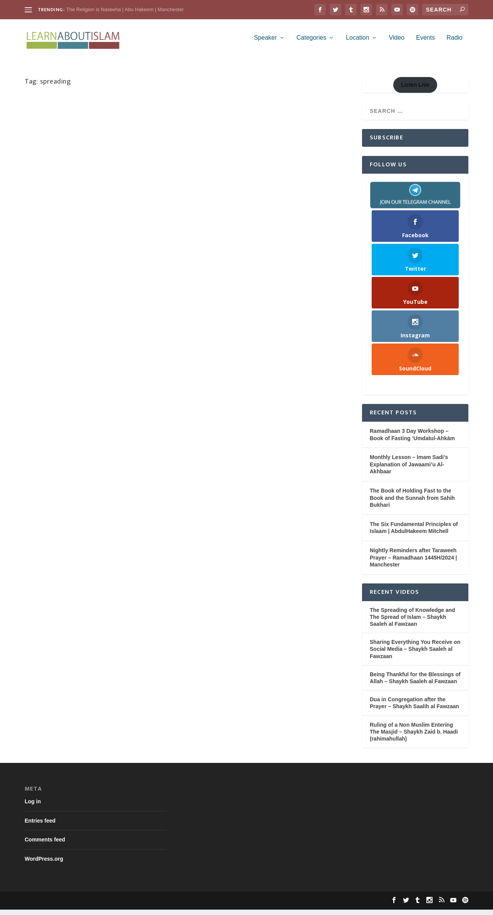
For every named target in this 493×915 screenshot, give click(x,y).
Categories (311, 43)
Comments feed (45, 845)
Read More (50, 194)
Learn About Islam (57, 130)
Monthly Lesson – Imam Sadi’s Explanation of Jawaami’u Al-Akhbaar (409, 469)
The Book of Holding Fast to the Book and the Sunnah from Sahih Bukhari (412, 503)
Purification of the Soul (81, 138)
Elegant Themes (75, 906)
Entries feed (40, 826)
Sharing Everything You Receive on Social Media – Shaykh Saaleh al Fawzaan (94, 114)
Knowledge (43, 138)
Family (160, 130)
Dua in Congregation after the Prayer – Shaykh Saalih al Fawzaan (414, 708)
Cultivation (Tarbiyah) (129, 130)
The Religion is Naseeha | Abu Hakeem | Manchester (125, 9)
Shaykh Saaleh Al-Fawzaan (135, 138)
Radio (454, 43)
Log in (33, 807)
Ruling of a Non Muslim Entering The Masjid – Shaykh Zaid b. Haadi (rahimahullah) (414, 737)
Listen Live (415, 90)
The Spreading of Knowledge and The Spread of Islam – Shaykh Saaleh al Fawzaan (412, 622)
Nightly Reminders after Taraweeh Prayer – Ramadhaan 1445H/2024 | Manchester (413, 563)
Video (397, 43)
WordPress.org (44, 864)
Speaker (265, 43)
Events (425, 43)
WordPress (142, 906)
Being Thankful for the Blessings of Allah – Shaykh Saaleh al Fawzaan (415, 683)
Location (357, 43)
